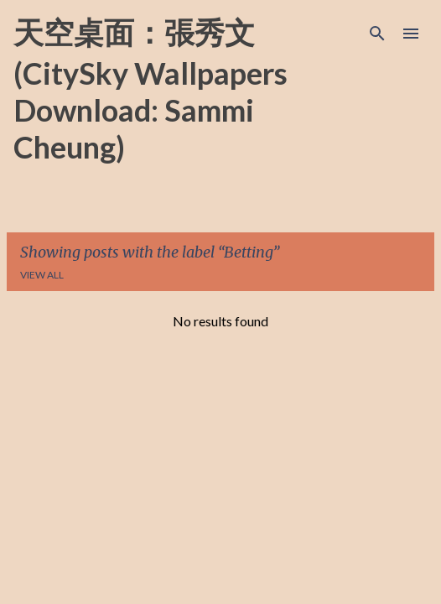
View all (42, 274)
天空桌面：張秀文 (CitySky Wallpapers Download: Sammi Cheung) (150, 89)
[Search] (377, 33)
